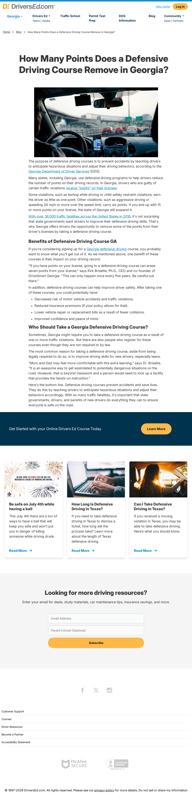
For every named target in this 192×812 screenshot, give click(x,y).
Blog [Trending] (19, 31)
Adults (46, 20)
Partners (178, 20)
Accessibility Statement (16, 742)
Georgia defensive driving (107, 249)
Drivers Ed (41, 16)
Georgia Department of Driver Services (58, 171)
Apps (167, 20)
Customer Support (13, 711)
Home (6, 31)
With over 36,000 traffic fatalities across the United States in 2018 (79, 216)
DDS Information (127, 18)
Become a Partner (12, 734)
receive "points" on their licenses (91, 188)
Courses (6, 719)
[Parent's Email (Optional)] (96, 630)
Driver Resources (12, 726)
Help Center (163, 6)
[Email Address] (96, 618)
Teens (36, 20)
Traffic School (70, 16)
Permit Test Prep (97, 18)
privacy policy (104, 790)
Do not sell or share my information (163, 790)
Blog (152, 16)
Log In (180, 6)
